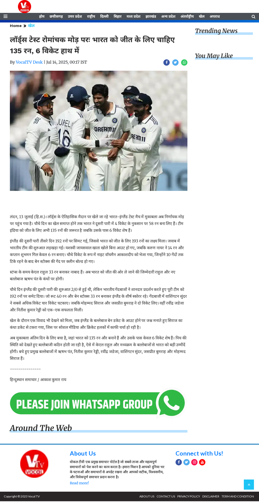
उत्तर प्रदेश (75, 17)
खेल (202, 17)
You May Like (214, 57)
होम (42, 17)
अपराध (215, 17)
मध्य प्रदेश (133, 17)
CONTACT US (166, 497)
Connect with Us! (200, 454)
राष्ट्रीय (91, 17)
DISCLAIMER (210, 497)
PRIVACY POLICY (188, 497)
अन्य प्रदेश (168, 17)
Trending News (216, 32)
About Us (83, 454)
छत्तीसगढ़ (56, 17)
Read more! (79, 484)
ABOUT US (146, 497)
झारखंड (150, 17)
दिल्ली (104, 17)
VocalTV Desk (29, 62)
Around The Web (41, 429)
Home (16, 26)
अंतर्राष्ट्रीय (187, 17)
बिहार (117, 17)
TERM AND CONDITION (238, 497)
